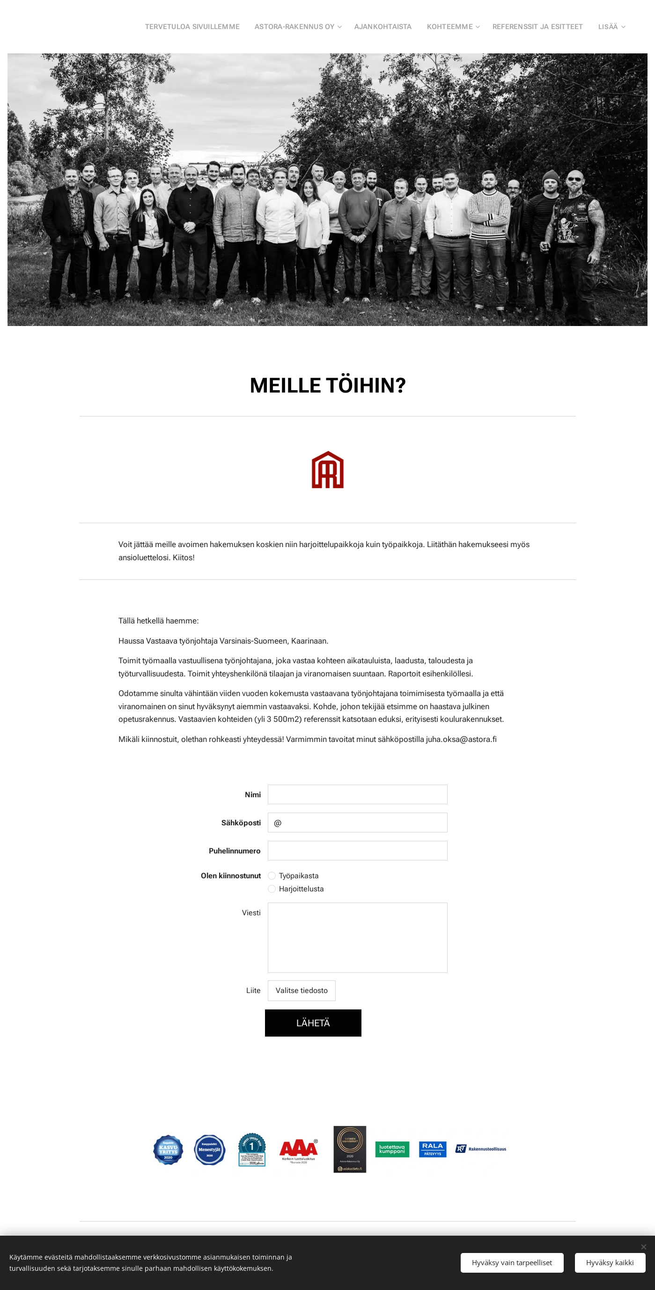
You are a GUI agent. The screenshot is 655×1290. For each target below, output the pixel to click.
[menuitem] (202, 26)
